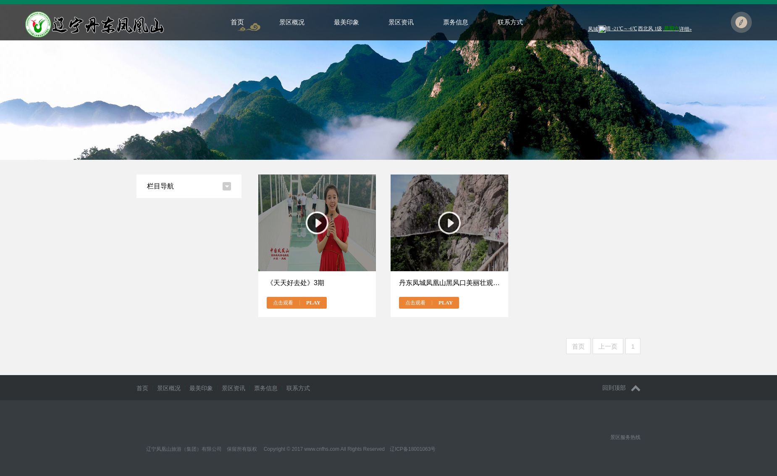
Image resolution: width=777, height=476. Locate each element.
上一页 (607, 346)
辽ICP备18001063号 (413, 449)
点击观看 (296, 302)
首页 (237, 22)
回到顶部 (621, 387)
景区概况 (291, 22)
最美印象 (346, 22)
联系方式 (510, 22)
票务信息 (455, 22)
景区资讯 (401, 22)
